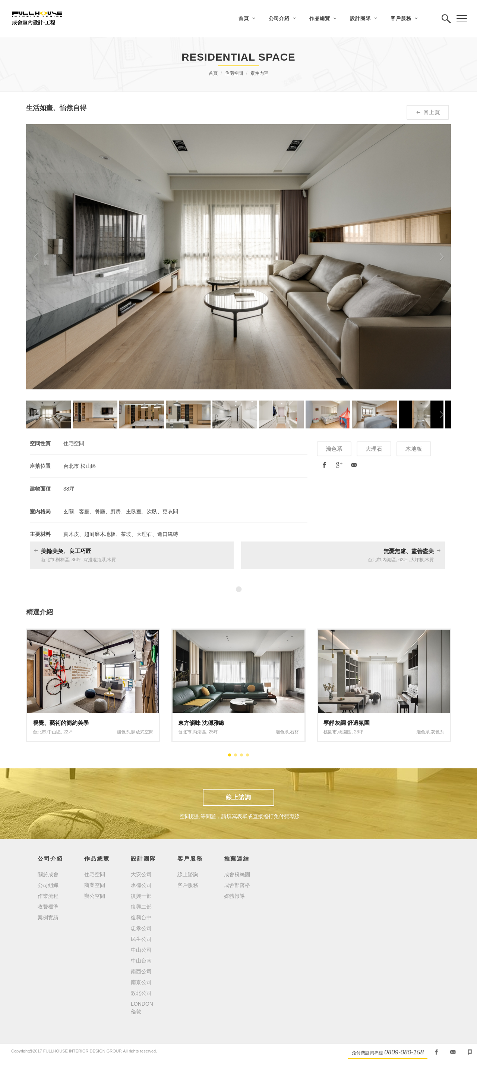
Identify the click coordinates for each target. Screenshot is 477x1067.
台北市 (374, 559)
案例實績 (48, 917)
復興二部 (141, 907)
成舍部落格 (237, 885)
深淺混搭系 (94, 559)
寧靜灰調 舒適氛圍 (346, 723)
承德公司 (141, 885)
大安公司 (141, 874)
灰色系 (437, 732)
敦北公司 (141, 993)
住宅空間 (234, 73)
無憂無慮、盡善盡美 (408, 551)
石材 (294, 732)
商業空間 (94, 885)
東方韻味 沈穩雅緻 (201, 723)
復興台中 (141, 917)
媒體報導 (234, 896)
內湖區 (389, 559)
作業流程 (48, 896)
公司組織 (48, 885)
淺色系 (334, 449)
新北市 (47, 559)
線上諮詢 (238, 797)
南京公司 (141, 982)
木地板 (413, 449)
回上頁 (428, 112)
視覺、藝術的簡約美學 (61, 723)
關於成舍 (48, 874)
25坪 (213, 732)
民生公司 (141, 939)
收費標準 (48, 907)
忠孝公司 (141, 928)
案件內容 (259, 73)
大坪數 (417, 559)
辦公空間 (94, 896)
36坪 (76, 559)
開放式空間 (142, 732)
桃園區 (344, 732)
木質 (111, 559)
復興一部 (141, 896)
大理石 (374, 449)
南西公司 (141, 971)
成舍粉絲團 (237, 874)
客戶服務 (187, 885)
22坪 (68, 732)
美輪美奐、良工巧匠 (66, 551)
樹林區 (62, 559)
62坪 (403, 559)
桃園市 (330, 732)
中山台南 (141, 961)
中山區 (54, 732)
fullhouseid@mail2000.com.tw (452, 1052)
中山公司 (141, 950)
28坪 (358, 732)
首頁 (213, 73)
